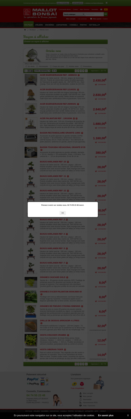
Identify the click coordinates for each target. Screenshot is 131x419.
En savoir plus (105, 415)
